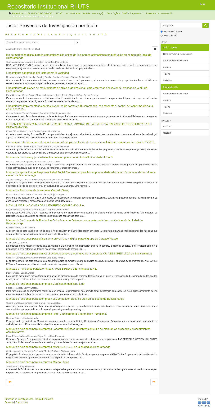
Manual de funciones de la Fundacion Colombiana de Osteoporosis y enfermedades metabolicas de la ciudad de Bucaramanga (74, 222)
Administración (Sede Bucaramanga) (84, 13)
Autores (167, 67)
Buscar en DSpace (172, 31)
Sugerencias (21, 402)
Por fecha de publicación (175, 60)
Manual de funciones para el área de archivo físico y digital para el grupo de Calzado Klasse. (62, 238)
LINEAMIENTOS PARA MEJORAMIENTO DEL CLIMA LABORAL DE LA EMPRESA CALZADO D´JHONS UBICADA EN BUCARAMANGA (79, 126)
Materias (167, 80)
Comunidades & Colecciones (177, 54)
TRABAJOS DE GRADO (40, 13)
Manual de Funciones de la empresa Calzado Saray (37, 190)
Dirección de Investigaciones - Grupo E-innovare (29, 399)
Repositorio (18, 13)
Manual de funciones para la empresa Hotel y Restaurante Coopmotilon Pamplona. (56, 313)
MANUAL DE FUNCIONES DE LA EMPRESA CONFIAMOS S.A (45, 205)
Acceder (167, 126)
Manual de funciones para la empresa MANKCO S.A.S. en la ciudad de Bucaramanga (58, 347)
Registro (167, 132)
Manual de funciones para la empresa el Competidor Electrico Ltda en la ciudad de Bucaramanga (65, 298)
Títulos (166, 73)
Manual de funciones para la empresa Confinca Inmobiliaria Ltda (45, 283)
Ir (77, 42)
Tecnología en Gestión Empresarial (124, 13)
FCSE (59, 13)
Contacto (9, 402)
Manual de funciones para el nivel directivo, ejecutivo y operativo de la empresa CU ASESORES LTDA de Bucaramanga (79, 253)
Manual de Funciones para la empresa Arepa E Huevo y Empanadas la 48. (51, 268)
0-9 (7, 34)
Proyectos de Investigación (159, 13)
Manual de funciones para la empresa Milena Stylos (37, 362)
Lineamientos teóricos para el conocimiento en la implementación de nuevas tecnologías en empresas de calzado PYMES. (80, 142)
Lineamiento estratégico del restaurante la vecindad (37, 72)
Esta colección (169, 35)
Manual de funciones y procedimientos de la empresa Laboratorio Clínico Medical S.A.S (59, 157)
